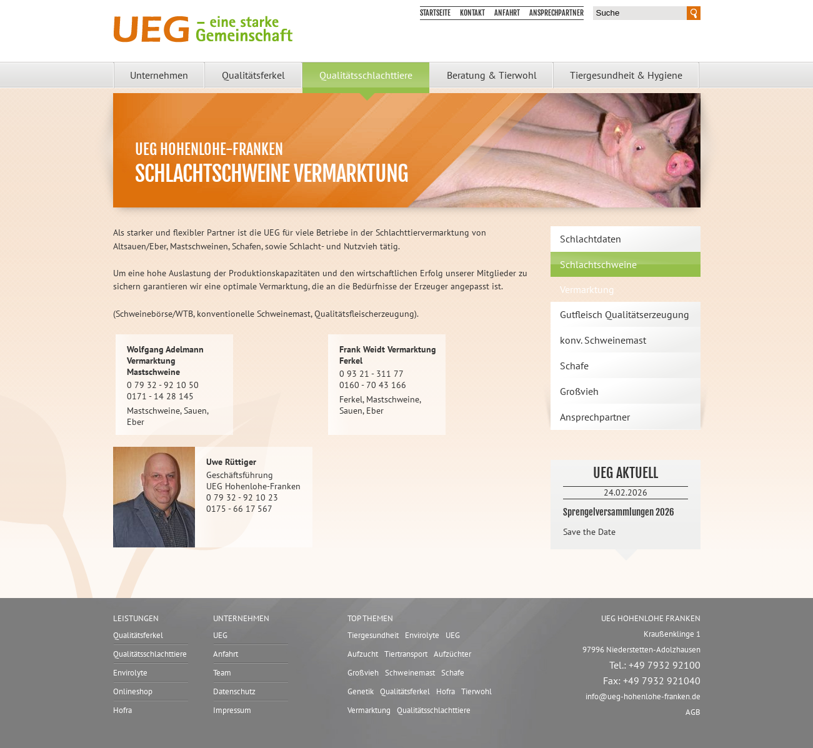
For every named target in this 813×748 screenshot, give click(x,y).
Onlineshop (132, 691)
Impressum (232, 710)
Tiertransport (405, 654)
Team (222, 672)
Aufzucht (362, 654)
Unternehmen (159, 75)
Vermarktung (369, 710)
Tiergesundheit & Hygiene (626, 75)
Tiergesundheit (373, 635)
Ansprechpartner (556, 12)
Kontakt (472, 12)
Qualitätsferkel (253, 75)
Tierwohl (476, 691)
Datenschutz (234, 691)
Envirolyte (130, 672)
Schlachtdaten (590, 238)
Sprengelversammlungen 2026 (618, 512)
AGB (693, 712)
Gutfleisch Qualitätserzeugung (624, 314)
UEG (220, 635)
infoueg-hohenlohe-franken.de (643, 696)
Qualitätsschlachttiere (365, 75)
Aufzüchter (452, 654)
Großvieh (579, 391)
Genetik (360, 691)
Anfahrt (507, 12)
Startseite (435, 12)
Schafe (574, 365)
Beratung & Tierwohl (492, 75)
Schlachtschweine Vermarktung (598, 277)
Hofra (122, 710)
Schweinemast (410, 672)
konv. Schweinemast (603, 340)
